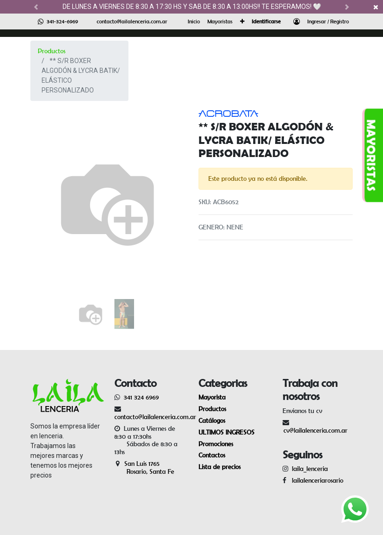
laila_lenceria (310, 468)
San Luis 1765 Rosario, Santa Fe (144, 467)
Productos (51, 51)
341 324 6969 (141, 397)
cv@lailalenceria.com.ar (316, 430)
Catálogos (212, 420)
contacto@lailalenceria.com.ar (132, 21)
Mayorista (212, 397)
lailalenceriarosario (315, 480)
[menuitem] (194, 21)
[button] (242, 21)
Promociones (216, 444)
